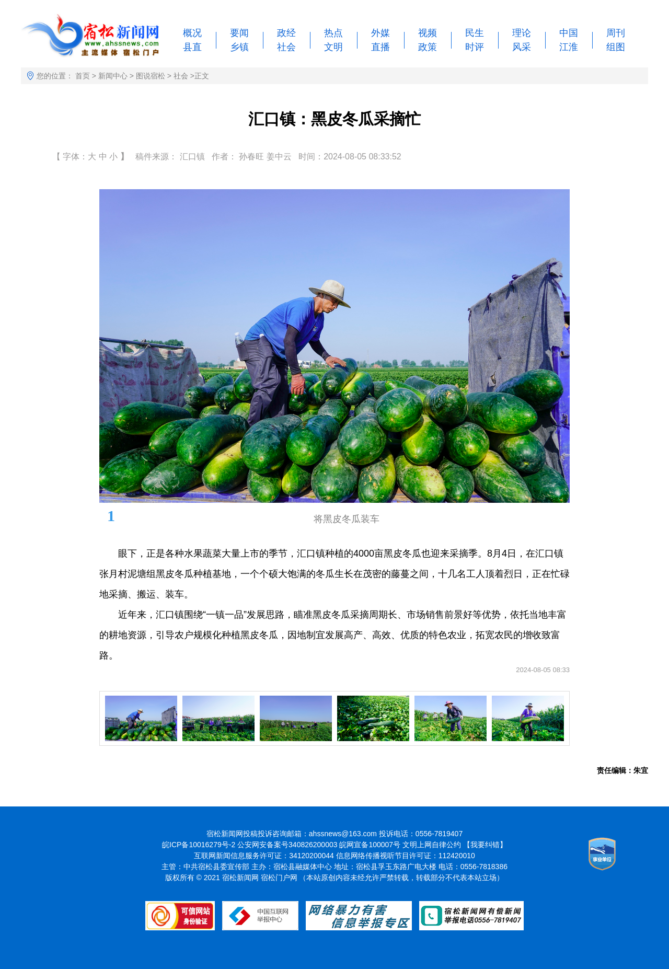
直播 (380, 47)
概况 (192, 33)
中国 (568, 33)
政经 (286, 33)
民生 (474, 33)
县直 (192, 47)
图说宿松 (150, 76)
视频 (427, 33)
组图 (615, 47)
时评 (474, 47)
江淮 (568, 47)
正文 (201, 76)
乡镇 (239, 47)
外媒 (380, 33)
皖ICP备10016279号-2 (198, 844)
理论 (521, 33)
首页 (82, 76)
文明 (333, 47)
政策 (427, 47)
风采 (521, 47)
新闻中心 (113, 76)
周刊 (615, 33)
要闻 (239, 33)
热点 (333, 33)
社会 (286, 47)
